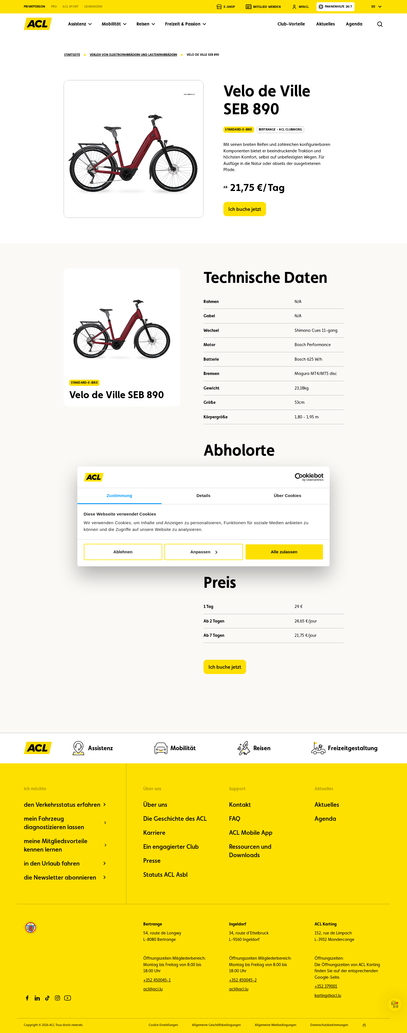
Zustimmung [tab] (119, 495)
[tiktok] (47, 998)
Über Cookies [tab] (287, 495)
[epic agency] (364, 1025)
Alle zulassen (284, 551)
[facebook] (27, 998)
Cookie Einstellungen (163, 1025)
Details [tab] (203, 495)
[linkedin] (37, 998)
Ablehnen (122, 551)
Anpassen (203, 551)
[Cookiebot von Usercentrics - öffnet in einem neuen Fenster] (298, 477)
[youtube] (67, 998)
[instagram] (57, 998)
